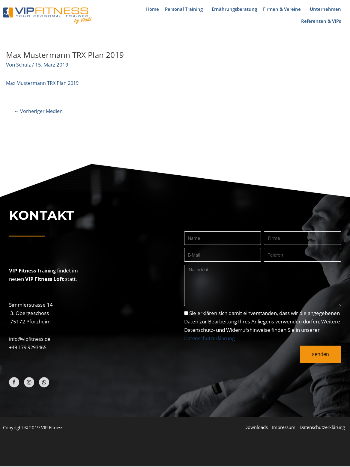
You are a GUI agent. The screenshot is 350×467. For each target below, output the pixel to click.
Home (152, 9)
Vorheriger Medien (39, 111)
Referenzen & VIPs (322, 21)
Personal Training (185, 9)
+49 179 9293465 (29, 347)
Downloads (254, 427)
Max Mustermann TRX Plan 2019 (44, 82)
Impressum (283, 427)
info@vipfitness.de (30, 339)
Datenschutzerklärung (210, 338)
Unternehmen (327, 9)
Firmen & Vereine (283, 9)
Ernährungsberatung (234, 9)
